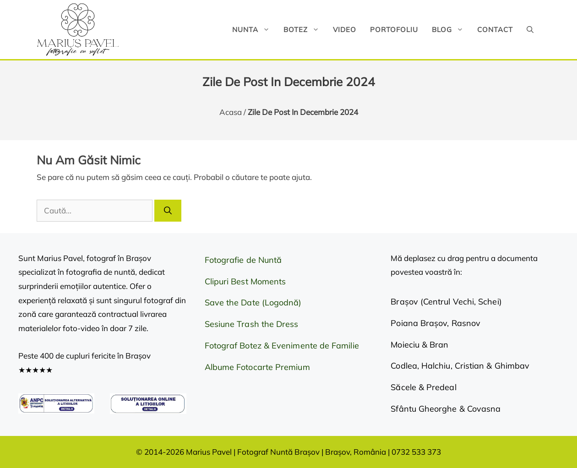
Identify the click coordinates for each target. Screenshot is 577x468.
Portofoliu (394, 29)
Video (344, 29)
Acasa (230, 112)
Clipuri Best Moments (245, 281)
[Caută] (167, 211)
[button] (530, 29)
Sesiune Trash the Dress (252, 324)
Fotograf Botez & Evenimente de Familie (282, 345)
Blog (451, 29)
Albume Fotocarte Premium (257, 367)
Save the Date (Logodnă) (253, 302)
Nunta (254, 29)
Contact (495, 29)
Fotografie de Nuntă (243, 260)
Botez (304, 29)
